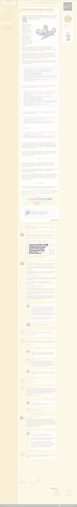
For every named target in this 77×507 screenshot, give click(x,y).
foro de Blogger (41, 252)
